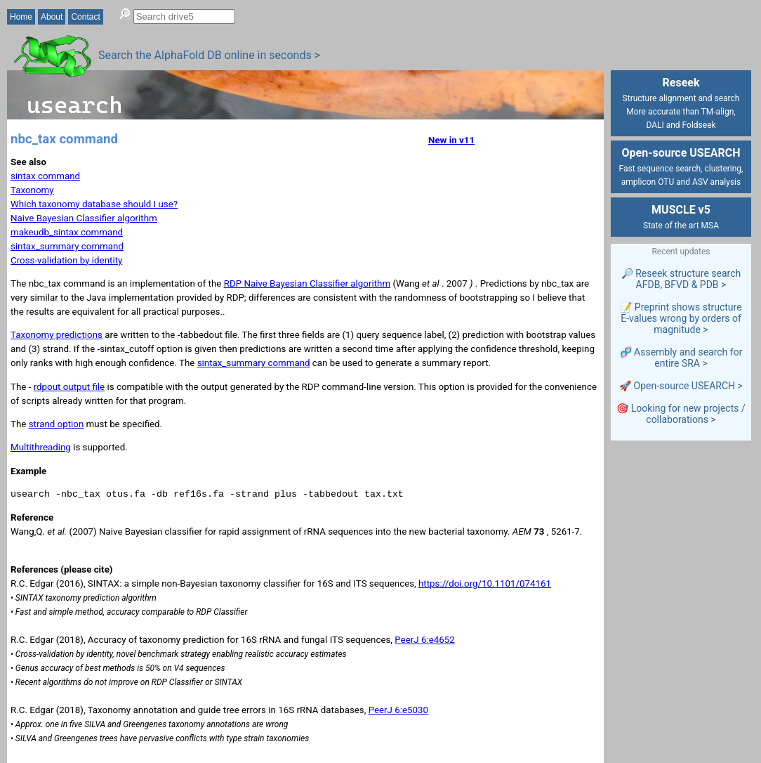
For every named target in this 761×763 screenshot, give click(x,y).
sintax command (45, 176)
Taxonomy (32, 190)
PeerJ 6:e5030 (398, 710)
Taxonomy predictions (56, 335)
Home (21, 17)
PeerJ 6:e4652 (424, 639)
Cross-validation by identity (66, 260)
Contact (85, 17)
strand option (56, 424)
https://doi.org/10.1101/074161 (484, 583)
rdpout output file (69, 387)
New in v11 (451, 140)
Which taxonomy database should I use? (94, 204)
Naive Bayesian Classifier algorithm (84, 218)
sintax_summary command (67, 246)
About (51, 17)
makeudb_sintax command (67, 232)
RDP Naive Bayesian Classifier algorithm (307, 283)
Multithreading (41, 447)
